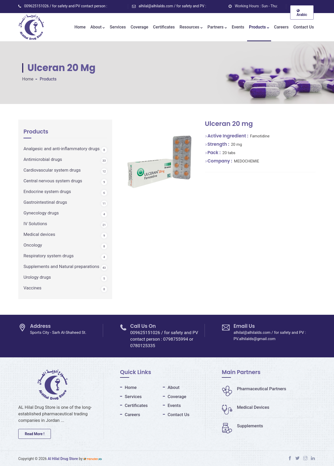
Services (118, 27)
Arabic (302, 13)
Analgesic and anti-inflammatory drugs (61, 148)
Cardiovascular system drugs (52, 170)
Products (259, 27)
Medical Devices (245, 407)
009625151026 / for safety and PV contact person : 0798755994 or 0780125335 (164, 339)
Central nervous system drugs (52, 180)
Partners (217, 27)
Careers (281, 27)
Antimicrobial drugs (42, 159)
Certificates (164, 27)
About (97, 27)
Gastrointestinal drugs (45, 202)
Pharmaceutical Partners (254, 389)
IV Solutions (35, 223)
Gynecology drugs (41, 212)
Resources (191, 27)
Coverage (139, 27)
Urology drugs (37, 277)
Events (238, 27)
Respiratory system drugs (48, 255)
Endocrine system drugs (47, 191)
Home (80, 27)
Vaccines (32, 287)
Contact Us (303, 27)
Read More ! (34, 434)
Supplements (242, 426)
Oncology (32, 245)
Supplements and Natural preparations (61, 266)
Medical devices (39, 234)
